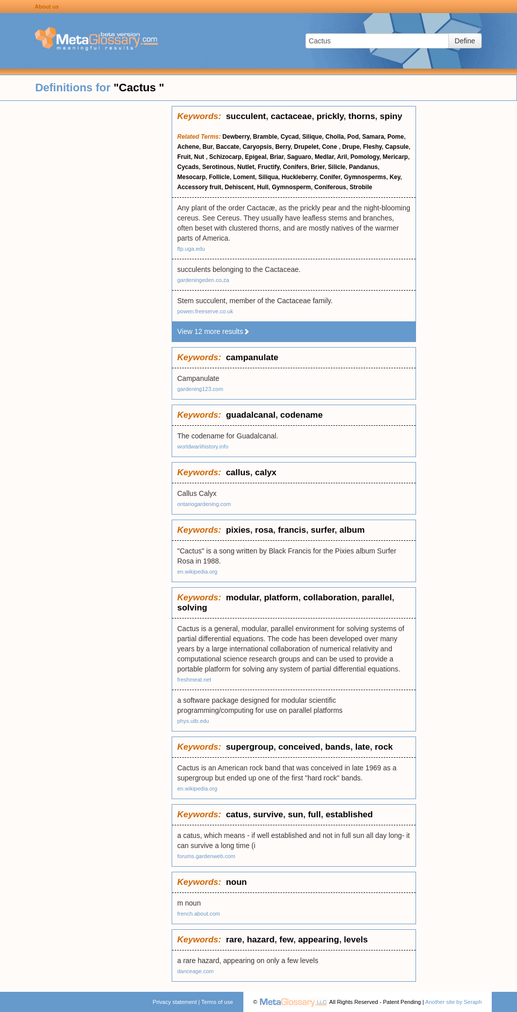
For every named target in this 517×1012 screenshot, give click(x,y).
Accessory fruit (199, 187)
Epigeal (256, 156)
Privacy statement (174, 1002)
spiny (391, 116)
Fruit (184, 156)
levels (356, 939)
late (362, 747)
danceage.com (195, 971)
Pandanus (363, 167)
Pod (353, 136)
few (286, 939)
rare (234, 939)
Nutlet (245, 167)
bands (337, 747)
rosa (264, 530)
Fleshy (372, 146)
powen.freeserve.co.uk (205, 311)
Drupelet (306, 146)
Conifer (330, 177)
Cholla (335, 136)
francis (292, 530)
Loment (244, 177)
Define (465, 41)
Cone (330, 146)
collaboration (330, 597)
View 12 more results (213, 331)
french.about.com (198, 914)
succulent (246, 116)
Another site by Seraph (453, 1002)
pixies (238, 530)
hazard (261, 939)
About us (47, 7)
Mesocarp (191, 177)
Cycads (188, 167)
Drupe (351, 146)
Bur (207, 146)
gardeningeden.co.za (203, 280)
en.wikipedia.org (197, 572)
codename (301, 415)
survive (268, 814)
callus (238, 472)
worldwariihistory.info (202, 446)
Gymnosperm (291, 187)
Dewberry (236, 136)
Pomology (364, 156)
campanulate (252, 357)
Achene (188, 146)
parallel (377, 597)
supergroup (249, 747)
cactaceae (291, 116)
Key (395, 177)
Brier (318, 167)
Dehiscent (239, 187)
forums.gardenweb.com (206, 856)
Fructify (268, 167)
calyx (266, 472)
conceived (299, 747)
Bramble (265, 136)
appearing (318, 939)
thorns (361, 116)
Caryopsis (257, 146)
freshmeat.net (194, 680)
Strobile (360, 187)
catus (237, 814)
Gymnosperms (365, 177)
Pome (395, 136)
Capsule (397, 146)
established (349, 814)
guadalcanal (250, 415)
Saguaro (299, 156)
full (314, 814)
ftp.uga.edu (191, 249)
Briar (276, 156)
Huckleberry (299, 177)
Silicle (337, 167)
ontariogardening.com (204, 504)
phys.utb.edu (193, 721)
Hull (263, 187)
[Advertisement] (86, 257)
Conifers (295, 167)
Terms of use (217, 1002)
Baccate (227, 146)
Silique (312, 136)
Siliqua (268, 177)
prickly (330, 116)
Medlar (324, 156)
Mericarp (395, 156)
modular (242, 597)
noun (236, 882)
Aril (342, 156)
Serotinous (218, 167)
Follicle (219, 177)
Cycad (290, 136)
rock (384, 747)
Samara (373, 136)
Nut (199, 156)
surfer (323, 530)
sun (295, 814)
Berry (282, 146)
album (352, 530)
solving (192, 607)
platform (281, 597)
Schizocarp (225, 156)
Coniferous (330, 187)
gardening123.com (200, 389)
